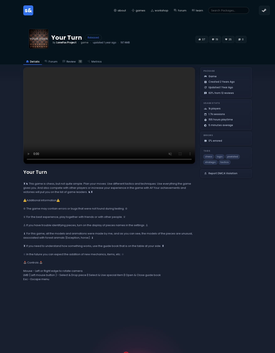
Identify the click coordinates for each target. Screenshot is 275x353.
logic (220, 156)
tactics (224, 162)
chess (208, 156)
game (84, 42)
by (64, 42)
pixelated (232, 156)
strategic (210, 162)
